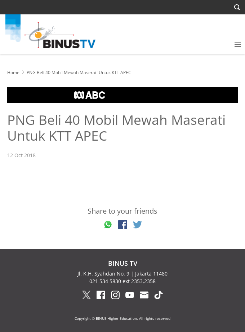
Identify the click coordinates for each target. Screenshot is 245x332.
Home (13, 72)
